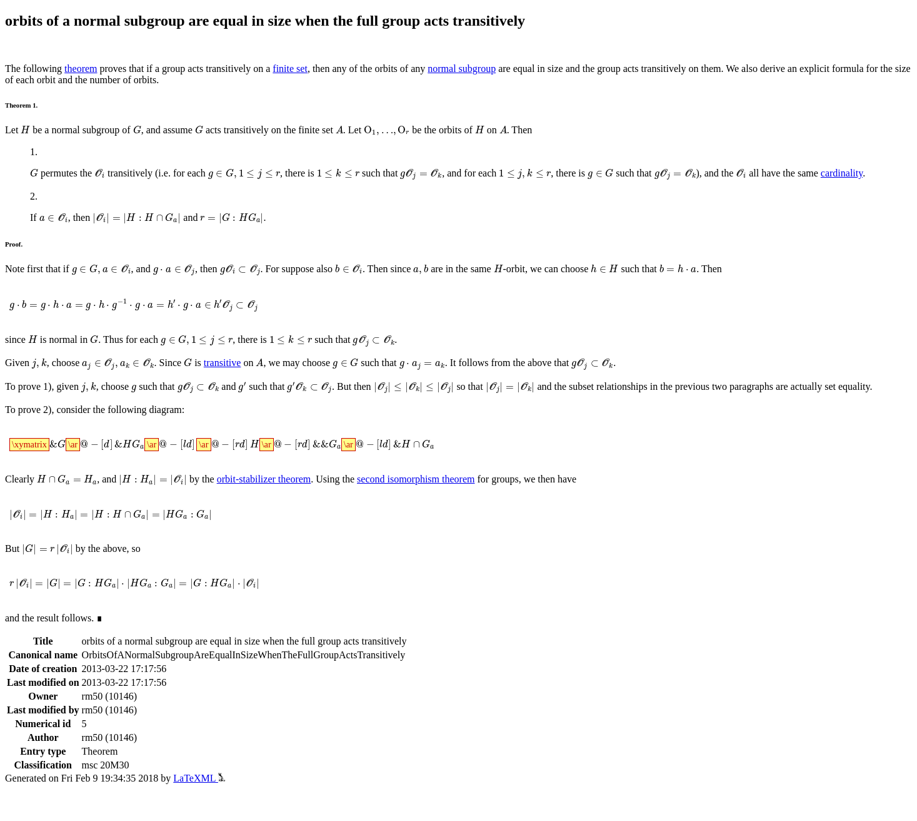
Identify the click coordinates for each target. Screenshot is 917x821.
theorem (80, 68)
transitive (222, 362)
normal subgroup (462, 68)
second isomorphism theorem (415, 479)
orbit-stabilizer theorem (264, 479)
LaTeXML (199, 778)
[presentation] (25, 130)
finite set (290, 68)
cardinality (842, 173)
